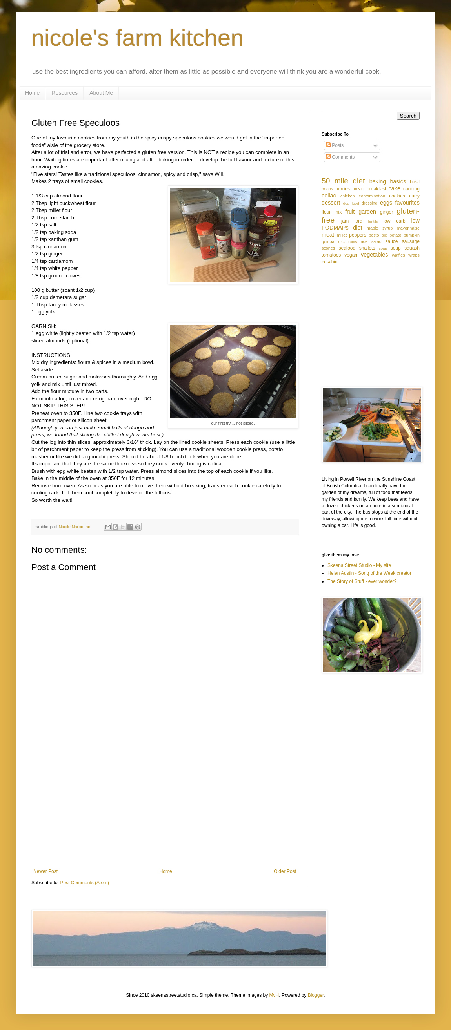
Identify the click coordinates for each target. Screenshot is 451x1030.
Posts (335, 145)
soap (383, 248)
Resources (64, 93)
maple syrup (380, 228)
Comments (340, 157)
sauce (392, 241)
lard (358, 221)
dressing (370, 203)
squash (412, 248)
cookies (397, 196)
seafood (346, 248)
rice (364, 241)
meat (328, 235)
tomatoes (331, 255)
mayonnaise (408, 228)
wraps (414, 255)
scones (328, 248)
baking (377, 181)
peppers (357, 235)
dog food (351, 203)
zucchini (330, 261)
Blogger (316, 995)
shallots (367, 248)
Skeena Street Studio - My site (359, 565)
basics (398, 181)
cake (394, 188)
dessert (331, 202)
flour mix (332, 212)
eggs (386, 202)
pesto (374, 235)
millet (342, 235)
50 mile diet (343, 181)
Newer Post (45, 871)
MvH (274, 995)
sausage (411, 241)
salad (376, 241)
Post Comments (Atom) (84, 882)
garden (367, 211)
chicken (347, 196)
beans (327, 188)
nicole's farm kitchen (137, 38)
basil (415, 182)
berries (342, 189)
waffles (398, 255)
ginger (386, 212)
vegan (350, 255)
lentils (373, 221)
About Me (101, 93)
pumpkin (412, 235)
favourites (407, 202)
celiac (329, 195)
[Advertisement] (164, 804)
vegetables (374, 255)
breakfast (376, 189)
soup (396, 248)
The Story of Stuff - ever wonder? (362, 581)
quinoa (328, 241)
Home (32, 93)
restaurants (347, 241)
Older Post (285, 871)
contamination (372, 196)
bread (358, 189)
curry (414, 196)
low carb (394, 221)
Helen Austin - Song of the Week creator (369, 573)
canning (411, 189)
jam (345, 221)
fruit (350, 211)
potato (395, 235)
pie (384, 235)
